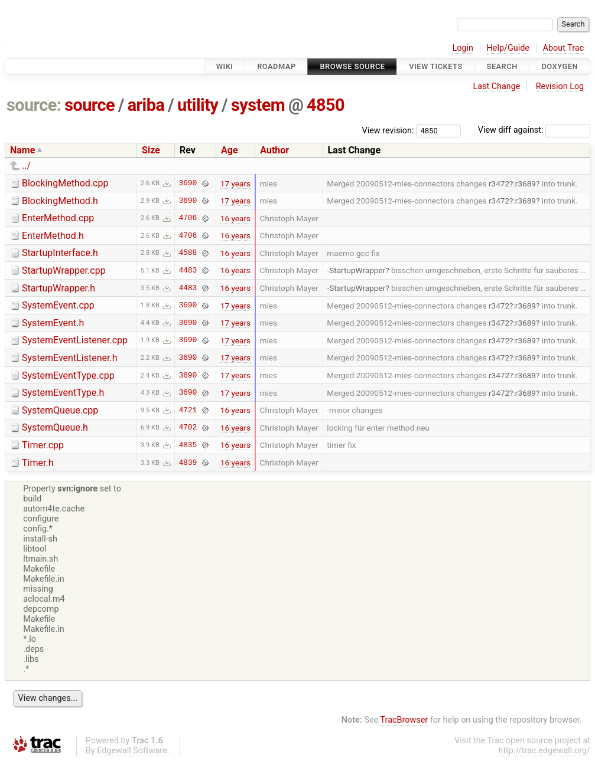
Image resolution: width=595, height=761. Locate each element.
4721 (187, 410)
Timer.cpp (43, 445)
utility (197, 105)
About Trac (563, 48)
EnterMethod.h (53, 235)
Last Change (496, 86)
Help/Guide (508, 48)
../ (26, 165)
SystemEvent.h (53, 323)
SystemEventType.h (63, 392)
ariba (146, 105)
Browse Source (352, 66)
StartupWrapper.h (58, 288)
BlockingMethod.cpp (65, 183)
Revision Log (560, 86)
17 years (235, 183)
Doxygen (559, 66)
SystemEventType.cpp (68, 375)
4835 (187, 444)
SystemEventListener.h (69, 357)
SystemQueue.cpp (60, 410)
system (258, 105)
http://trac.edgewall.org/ (544, 751)
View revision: (388, 130)
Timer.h (37, 462)
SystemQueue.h (55, 427)
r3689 (525, 183)
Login (462, 48)
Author (274, 150)
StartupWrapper (357, 270)
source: (33, 105)
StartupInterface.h (60, 252)
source (89, 105)
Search (501, 66)
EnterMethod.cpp (58, 218)
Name (22, 150)
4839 (187, 462)
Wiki (224, 66)
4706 (187, 218)
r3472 (499, 183)
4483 (187, 270)
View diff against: (534, 130)
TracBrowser (404, 720)
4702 (187, 427)
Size (151, 150)
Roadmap (276, 66)
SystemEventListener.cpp (75, 340)
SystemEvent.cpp (58, 305)
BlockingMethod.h (60, 200)
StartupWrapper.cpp (64, 270)
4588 (187, 253)
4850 (325, 105)
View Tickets (435, 66)
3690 (187, 183)
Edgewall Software (132, 751)
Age (229, 150)
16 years (235, 218)
